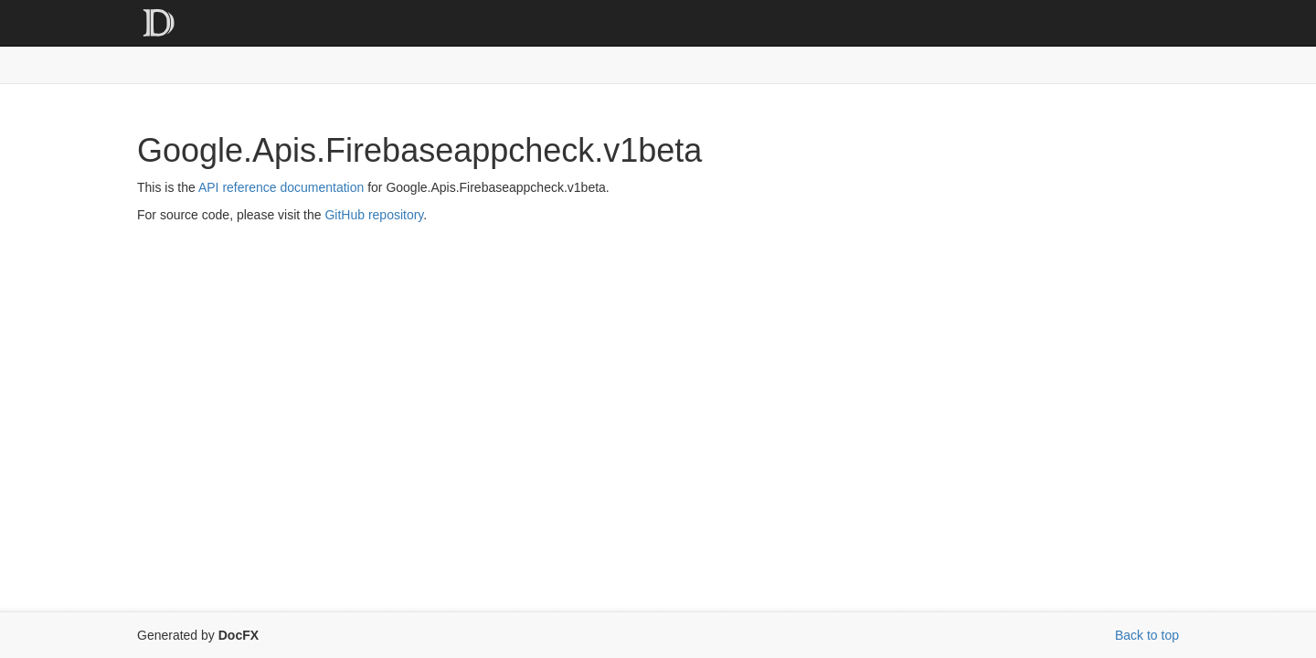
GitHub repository (373, 214)
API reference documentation (281, 187)
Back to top (1147, 635)
